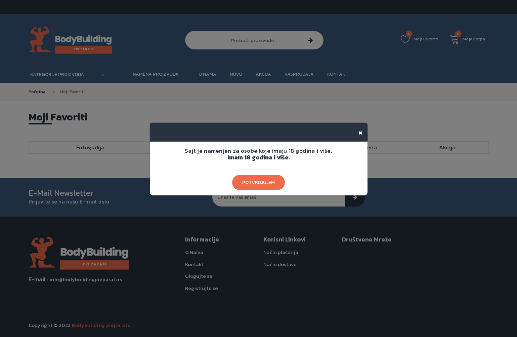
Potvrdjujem (258, 182)
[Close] (360, 132)
